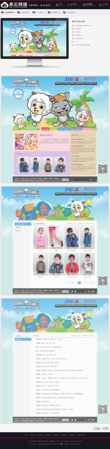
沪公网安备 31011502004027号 (70, 444)
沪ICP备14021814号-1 (76, 441)
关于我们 (105, 4)
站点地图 (72, 435)
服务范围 (76, 4)
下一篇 (105, 428)
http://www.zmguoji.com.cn (83, 25)
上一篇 (97, 428)
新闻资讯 (64, 435)
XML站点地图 (81, 435)
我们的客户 (56, 435)
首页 (62, 4)
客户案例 (91, 4)
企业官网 (78, 29)
